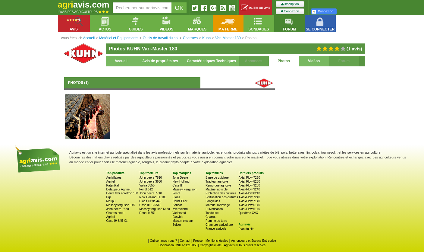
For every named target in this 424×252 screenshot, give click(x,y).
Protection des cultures (221, 193)
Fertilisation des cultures (222, 197)
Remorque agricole (218, 185)
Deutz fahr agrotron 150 (122, 193)
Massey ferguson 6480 (154, 209)
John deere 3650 (150, 181)
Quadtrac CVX (248, 213)
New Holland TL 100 (152, 197)
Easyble (177, 217)
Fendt (176, 193)
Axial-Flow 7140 (249, 201)
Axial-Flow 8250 (249, 181)
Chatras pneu (115, 213)
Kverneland (180, 209)
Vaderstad (179, 213)
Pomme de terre (216, 220)
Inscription (290, 4)
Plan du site (246, 229)
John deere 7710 (150, 193)
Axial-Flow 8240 (249, 193)
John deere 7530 (117, 209)
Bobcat (177, 205)
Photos (284, 61)
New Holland (181, 181)
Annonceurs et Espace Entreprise (253, 240)
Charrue (211, 217)
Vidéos (314, 61)
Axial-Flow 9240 (249, 189)
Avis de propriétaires (160, 61)
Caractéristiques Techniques (211, 61)
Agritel (110, 181)
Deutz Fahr (179, 201)
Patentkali (113, 185)
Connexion (290, 11)
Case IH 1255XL (150, 205)
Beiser (176, 224)
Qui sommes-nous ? (163, 240)
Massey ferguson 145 (120, 205)
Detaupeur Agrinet (118, 189)
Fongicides (213, 201)
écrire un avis (256, 7)
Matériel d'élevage (218, 205)
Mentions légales (217, 240)
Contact (185, 240)
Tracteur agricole (217, 181)
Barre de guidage (217, 177)
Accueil (121, 61)
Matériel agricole (217, 189)
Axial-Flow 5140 (249, 209)
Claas (176, 197)
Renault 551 (147, 213)
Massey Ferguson (184, 189)
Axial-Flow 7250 (249, 177)
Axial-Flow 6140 (249, 205)
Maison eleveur (182, 220)
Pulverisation (214, 209)
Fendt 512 (146, 189)
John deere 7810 (150, 177)
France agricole (216, 228)
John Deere (180, 177)
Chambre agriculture (219, 224)
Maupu (111, 201)
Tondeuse (212, 213)
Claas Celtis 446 (150, 201)
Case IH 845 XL (117, 220)
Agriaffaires (113, 177)
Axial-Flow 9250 (249, 185)
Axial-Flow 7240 (249, 197)
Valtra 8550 (146, 185)
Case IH (177, 185)
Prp (108, 197)
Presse (198, 240)
